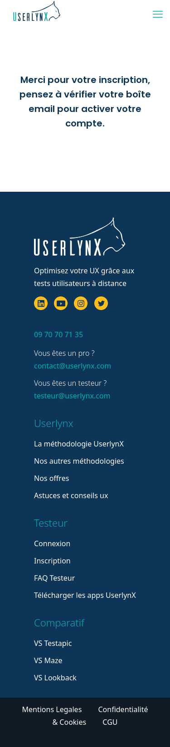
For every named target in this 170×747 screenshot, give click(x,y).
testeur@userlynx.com (72, 396)
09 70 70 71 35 (58, 335)
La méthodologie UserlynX (79, 444)
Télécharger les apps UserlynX (85, 595)
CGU (109, 722)
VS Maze (48, 660)
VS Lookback (55, 678)
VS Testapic (53, 643)
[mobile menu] (157, 13)
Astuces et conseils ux (71, 495)
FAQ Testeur (54, 578)
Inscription (52, 561)
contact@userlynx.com (72, 366)
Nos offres (51, 478)
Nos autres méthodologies (79, 461)
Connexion (52, 543)
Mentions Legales (53, 709)
